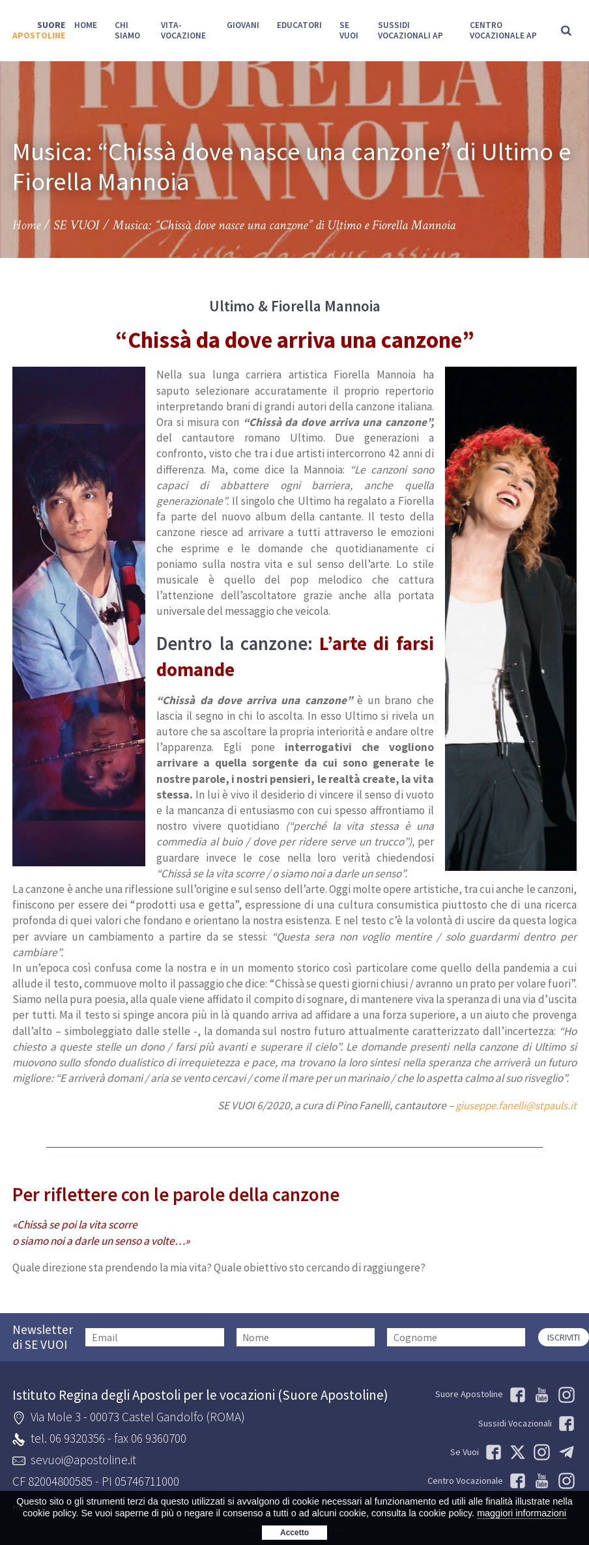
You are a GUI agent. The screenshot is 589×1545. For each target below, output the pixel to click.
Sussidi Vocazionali (526, 1423)
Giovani (243, 25)
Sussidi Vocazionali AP (409, 30)
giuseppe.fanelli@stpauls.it (513, 1105)
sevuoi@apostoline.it (83, 1459)
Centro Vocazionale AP (503, 30)
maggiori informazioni (521, 1513)
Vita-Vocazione (183, 30)
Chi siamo (127, 30)
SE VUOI (348, 30)
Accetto (294, 1532)
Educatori (299, 25)
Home (85, 25)
